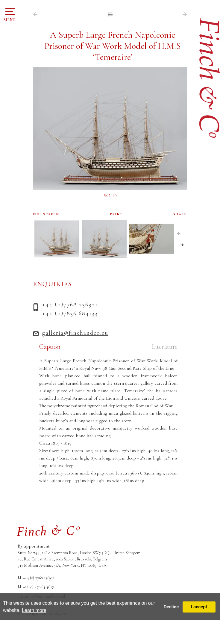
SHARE (180, 214)
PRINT (116, 214)
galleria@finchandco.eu (75, 332)
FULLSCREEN (46, 214)
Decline (171, 606)
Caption (49, 347)
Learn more (34, 610)
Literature (164, 347)
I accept (199, 606)
